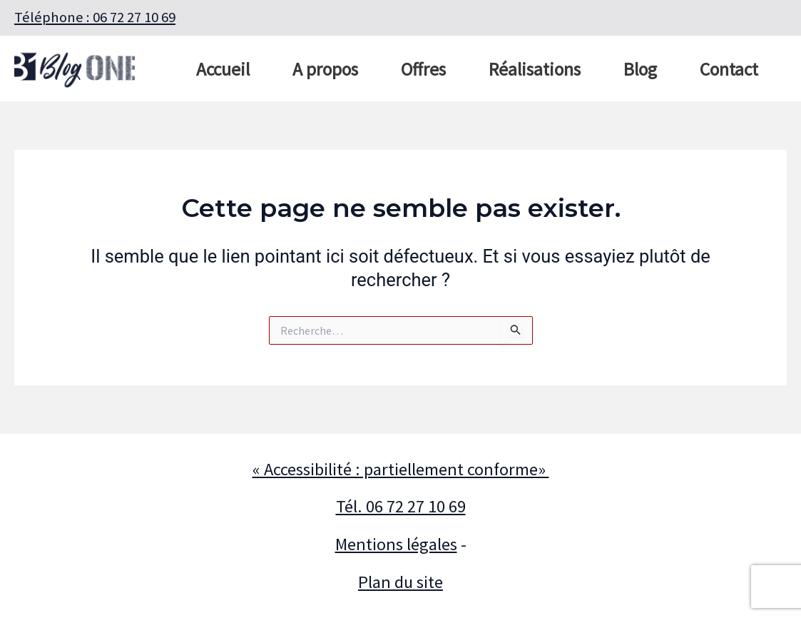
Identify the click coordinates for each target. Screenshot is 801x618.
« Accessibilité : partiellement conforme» (400, 469)
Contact (729, 69)
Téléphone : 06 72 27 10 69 (94, 17)
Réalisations (535, 69)
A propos (325, 69)
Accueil (223, 69)
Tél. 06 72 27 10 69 (401, 506)
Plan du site (400, 582)
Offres (423, 69)
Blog (640, 69)
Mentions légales (396, 544)
